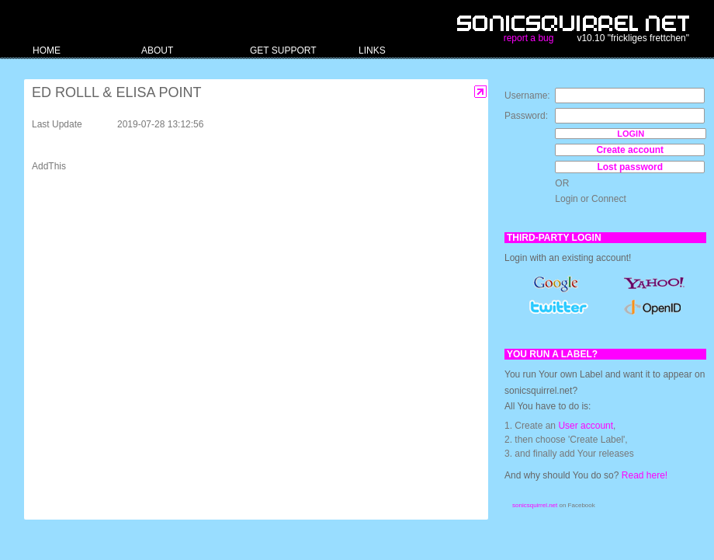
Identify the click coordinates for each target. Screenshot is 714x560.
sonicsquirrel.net (534, 505)
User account (585, 425)
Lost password (630, 167)
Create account (630, 149)
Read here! (644, 475)
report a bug (529, 38)
